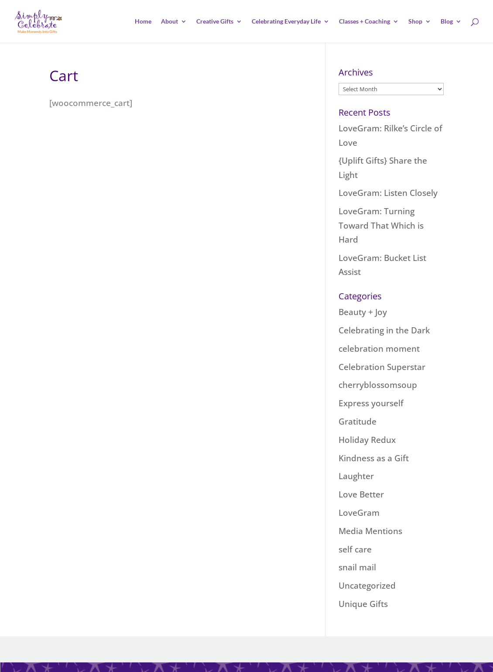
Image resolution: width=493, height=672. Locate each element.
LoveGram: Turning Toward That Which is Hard (381, 225)
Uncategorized (367, 585)
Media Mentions (370, 531)
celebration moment (379, 348)
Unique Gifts (363, 604)
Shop (415, 21)
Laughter (356, 476)
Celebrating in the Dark (384, 330)
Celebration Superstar (382, 367)
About (169, 21)
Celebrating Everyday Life (286, 21)
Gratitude (358, 421)
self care (355, 549)
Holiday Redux (367, 440)
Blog (447, 21)
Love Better (361, 494)
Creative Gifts (214, 21)
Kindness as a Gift (374, 458)
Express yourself (371, 403)
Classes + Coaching (364, 21)
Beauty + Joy (363, 312)
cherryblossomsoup (378, 385)
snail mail (357, 567)
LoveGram (359, 512)
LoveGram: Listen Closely (388, 193)
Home (143, 21)
